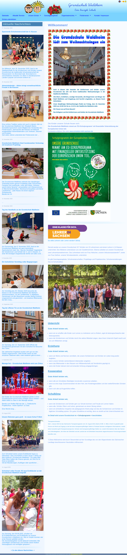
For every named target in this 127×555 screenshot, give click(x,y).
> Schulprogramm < (84, 415)
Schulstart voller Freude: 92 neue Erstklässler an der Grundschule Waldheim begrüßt (22, 471)
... (2, 202)
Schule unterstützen (9, 19)
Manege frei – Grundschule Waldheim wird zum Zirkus (22, 363)
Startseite (5, 15)
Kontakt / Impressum (101, 15)
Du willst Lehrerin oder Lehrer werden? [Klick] (64, 240)
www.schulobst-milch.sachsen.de (81, 131)
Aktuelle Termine (18, 15)
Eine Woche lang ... (9, 409)
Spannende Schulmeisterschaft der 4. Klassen (19, 32)
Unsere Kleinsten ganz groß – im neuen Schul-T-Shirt (22, 417)
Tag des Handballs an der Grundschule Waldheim (20, 210)
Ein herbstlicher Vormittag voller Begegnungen (19, 262)
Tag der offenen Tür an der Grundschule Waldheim (21, 308)
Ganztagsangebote (51, 15)
